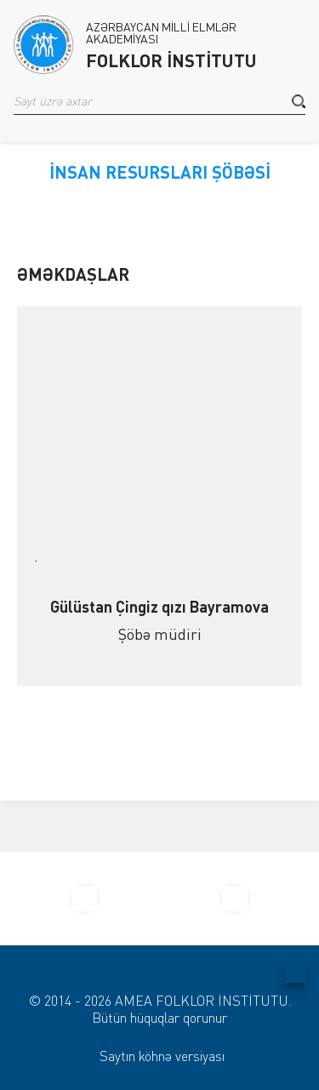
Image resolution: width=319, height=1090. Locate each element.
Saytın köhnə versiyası (162, 1055)
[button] (298, 101)
